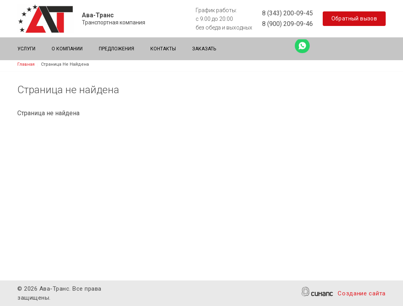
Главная (26, 64)
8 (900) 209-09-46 (287, 24)
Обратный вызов (354, 18)
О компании (67, 49)
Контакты (163, 49)
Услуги (26, 49)
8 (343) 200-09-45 (287, 13)
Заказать (204, 49)
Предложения (116, 49)
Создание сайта (362, 294)
